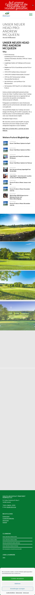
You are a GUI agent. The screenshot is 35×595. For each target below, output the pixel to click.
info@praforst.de (11, 507)
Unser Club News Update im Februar (21, 163)
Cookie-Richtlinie (10, 592)
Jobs (4, 557)
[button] (33, 5)
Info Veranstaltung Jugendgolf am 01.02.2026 (12, 548)
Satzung (5, 522)
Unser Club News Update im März (20, 150)
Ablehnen (17, 583)
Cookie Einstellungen (8, 518)
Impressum (26, 592)
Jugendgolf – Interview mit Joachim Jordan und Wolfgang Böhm (20, 176)
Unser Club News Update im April (20, 143)
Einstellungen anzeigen (17, 588)
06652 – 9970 (11, 505)
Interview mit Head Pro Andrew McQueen (11, 542)
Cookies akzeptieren (17, 578)
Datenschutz (19, 592)
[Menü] (29, 14)
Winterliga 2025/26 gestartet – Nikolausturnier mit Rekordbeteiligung (19, 197)
